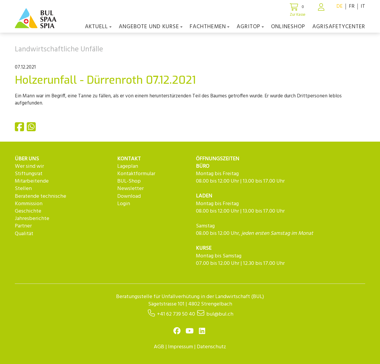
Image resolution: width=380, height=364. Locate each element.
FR (351, 6)
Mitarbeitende (32, 181)
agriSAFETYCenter (338, 26)
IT (363, 6)
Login (123, 204)
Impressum (180, 347)
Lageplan (127, 166)
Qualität (24, 234)
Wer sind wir (29, 166)
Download (129, 196)
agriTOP (250, 26)
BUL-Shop (129, 181)
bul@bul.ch (219, 314)
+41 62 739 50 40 (176, 314)
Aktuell (98, 26)
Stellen (23, 188)
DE (339, 6)
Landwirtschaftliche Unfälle (59, 50)
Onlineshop (288, 26)
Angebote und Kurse (151, 26)
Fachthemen (209, 26)
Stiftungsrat (28, 174)
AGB (159, 347)
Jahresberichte (32, 218)
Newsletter (130, 188)
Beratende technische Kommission (40, 200)
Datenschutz (211, 347)
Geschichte (28, 211)
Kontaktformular (136, 174)
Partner (23, 226)
